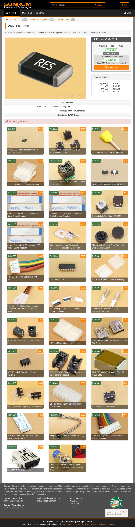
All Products (19, 19)
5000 (112, 57)
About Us (27, 13)
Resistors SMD (66, 19)
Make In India (16, 489)
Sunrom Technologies (14, 505)
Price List (73, 501)
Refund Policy (67, 524)
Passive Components (42, 19)
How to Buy (74, 504)
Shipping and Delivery (82, 524)
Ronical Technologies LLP (48, 498)
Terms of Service (108, 524)
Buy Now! (111, 67)
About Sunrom (76, 498)
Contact (40, 13)
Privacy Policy (96, 524)
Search (99, 5)
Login (127, 13)
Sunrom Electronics (13, 498)
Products (12, 13)
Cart (124, 5)
